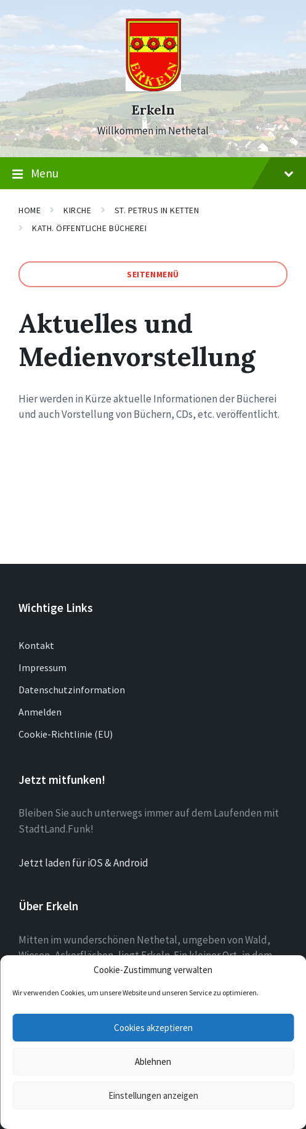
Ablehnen (153, 1061)
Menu (153, 174)
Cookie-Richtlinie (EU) (65, 734)
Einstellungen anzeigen (153, 1095)
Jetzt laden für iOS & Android (83, 863)
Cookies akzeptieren (153, 1027)
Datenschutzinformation (71, 689)
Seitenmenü (153, 274)
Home (29, 210)
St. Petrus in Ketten (157, 210)
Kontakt (36, 645)
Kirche (77, 210)
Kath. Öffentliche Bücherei (89, 228)
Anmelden (40, 712)
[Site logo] (153, 87)
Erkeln (153, 110)
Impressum (42, 667)
